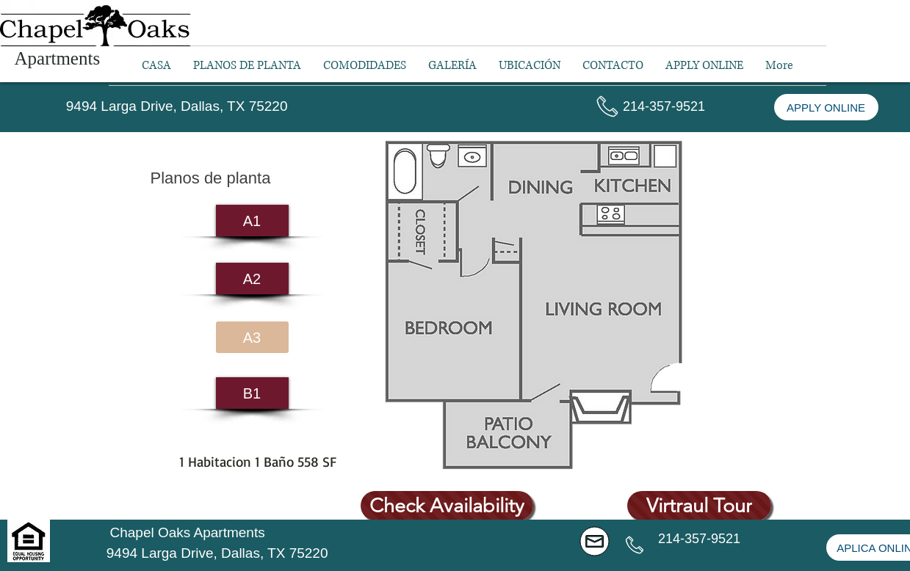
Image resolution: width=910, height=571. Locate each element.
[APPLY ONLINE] (826, 107)
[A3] (252, 337)
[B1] (252, 393)
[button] (664, 107)
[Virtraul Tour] (699, 505)
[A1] (252, 220)
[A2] (252, 278)
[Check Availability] (447, 505)
